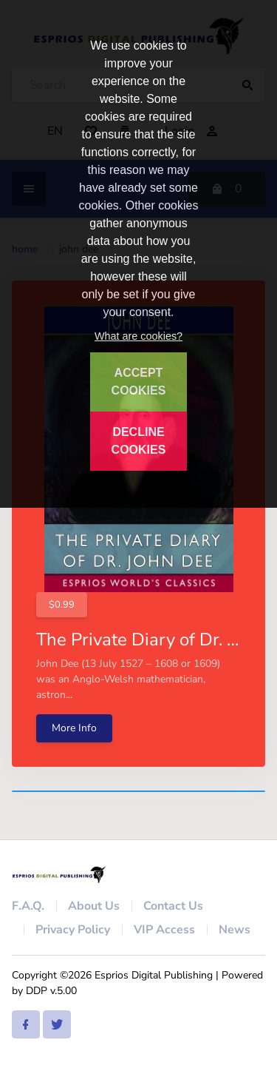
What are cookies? (138, 336)
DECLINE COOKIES (139, 441)
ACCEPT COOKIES (139, 381)
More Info (74, 728)
